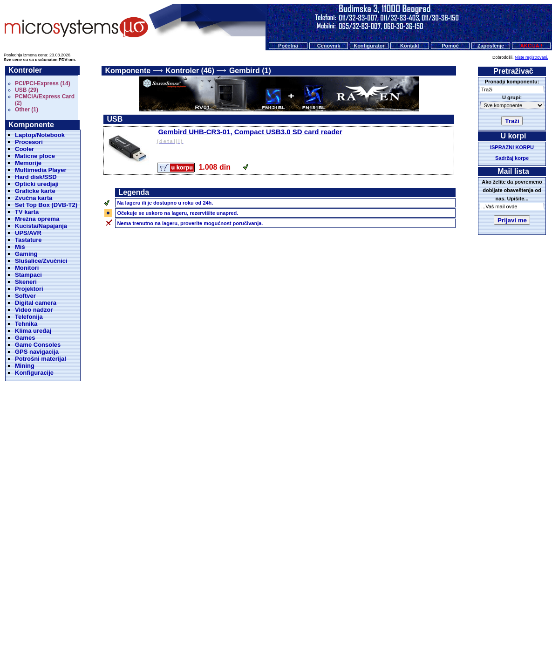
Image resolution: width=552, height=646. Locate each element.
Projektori (29, 288)
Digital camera (35, 302)
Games (25, 337)
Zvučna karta (33, 197)
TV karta (27, 211)
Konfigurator (369, 45)
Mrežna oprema (37, 218)
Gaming (26, 253)
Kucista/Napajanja (41, 225)
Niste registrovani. (531, 57)
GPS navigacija (37, 351)
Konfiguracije (34, 372)
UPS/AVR (28, 232)
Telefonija (29, 316)
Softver (25, 295)
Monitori (27, 267)
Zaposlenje (490, 45)
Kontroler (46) (189, 71)
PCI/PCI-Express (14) (42, 83)
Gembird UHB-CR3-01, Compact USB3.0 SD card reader (304, 137)
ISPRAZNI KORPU (512, 147)
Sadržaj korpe (512, 158)
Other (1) (26, 109)
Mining (24, 365)
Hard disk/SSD (36, 176)
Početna (288, 45)
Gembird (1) (250, 71)
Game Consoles (38, 344)
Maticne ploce (35, 155)
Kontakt (409, 45)
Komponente (127, 71)
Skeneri (26, 281)
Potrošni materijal (40, 358)
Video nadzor (34, 309)
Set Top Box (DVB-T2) (46, 204)
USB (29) (26, 90)
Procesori (29, 141)
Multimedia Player (41, 169)
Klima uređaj (33, 330)
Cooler (24, 148)
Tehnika (26, 323)
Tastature (28, 239)
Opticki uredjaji (37, 183)
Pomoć (450, 45)
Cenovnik (329, 45)
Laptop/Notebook (40, 134)
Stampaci (28, 274)
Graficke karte (35, 190)
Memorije (28, 162)
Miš (20, 246)
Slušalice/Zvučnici (41, 260)
